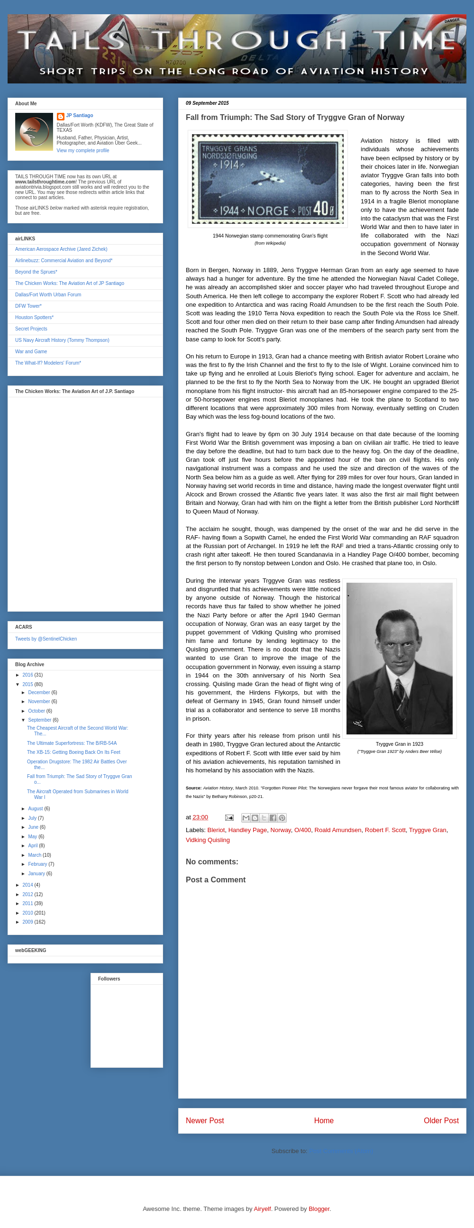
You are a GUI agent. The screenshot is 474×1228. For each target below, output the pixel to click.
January (37, 873)
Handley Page (247, 830)
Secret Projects (31, 328)
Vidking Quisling (208, 839)
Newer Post (205, 1121)
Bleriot (216, 830)
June (33, 827)
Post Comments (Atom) (341, 1151)
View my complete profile (83, 150)
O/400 (302, 830)
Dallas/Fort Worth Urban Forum (48, 294)
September (40, 720)
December (39, 692)
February (38, 864)
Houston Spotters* (34, 317)
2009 (28, 922)
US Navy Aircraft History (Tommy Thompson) (62, 340)
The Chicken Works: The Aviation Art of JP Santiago (69, 283)
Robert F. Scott (385, 830)
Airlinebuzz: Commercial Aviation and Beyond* (63, 260)
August (36, 808)
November (39, 701)
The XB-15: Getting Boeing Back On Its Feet (73, 752)
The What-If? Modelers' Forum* (48, 363)
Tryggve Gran (428, 830)
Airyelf (262, 1208)
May (33, 836)
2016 (28, 675)
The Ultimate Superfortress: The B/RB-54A (72, 743)
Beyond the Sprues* (36, 272)
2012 (28, 894)
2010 (28, 913)
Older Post (441, 1121)
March (35, 855)
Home (324, 1121)
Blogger (319, 1208)
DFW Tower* (28, 306)
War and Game (31, 351)
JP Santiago (79, 115)
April (33, 845)
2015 (28, 684)
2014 (28, 885)
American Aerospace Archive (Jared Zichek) (61, 249)
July (33, 818)
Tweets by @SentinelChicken (46, 638)
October (37, 711)
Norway (281, 830)
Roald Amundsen (338, 830)
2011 (28, 903)
